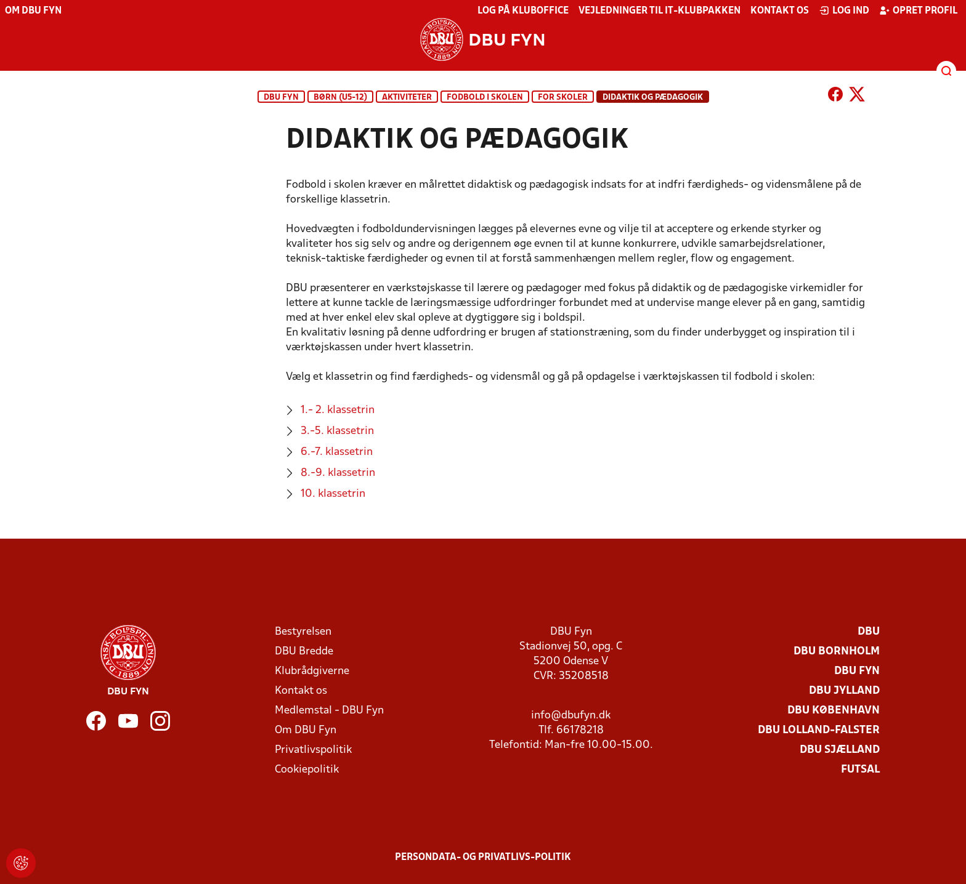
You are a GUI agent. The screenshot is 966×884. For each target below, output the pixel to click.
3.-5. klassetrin (337, 431)
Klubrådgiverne (312, 671)
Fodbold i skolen (485, 98)
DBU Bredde (304, 651)
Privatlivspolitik (313, 750)
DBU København (833, 710)
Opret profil (918, 10)
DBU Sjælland (840, 750)
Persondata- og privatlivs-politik (483, 857)
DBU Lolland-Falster (819, 730)
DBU (869, 632)
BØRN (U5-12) (340, 98)
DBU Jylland (844, 691)
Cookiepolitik (307, 770)
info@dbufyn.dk (571, 715)
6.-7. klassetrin (337, 452)
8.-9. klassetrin (338, 473)
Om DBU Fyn (33, 11)
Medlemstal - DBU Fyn (329, 710)
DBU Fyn (281, 98)
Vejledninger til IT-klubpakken (659, 11)
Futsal (860, 770)
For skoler (563, 98)
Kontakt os (779, 11)
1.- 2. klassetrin (338, 410)
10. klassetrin (333, 494)
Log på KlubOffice (523, 11)
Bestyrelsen (303, 632)
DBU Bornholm (837, 651)
